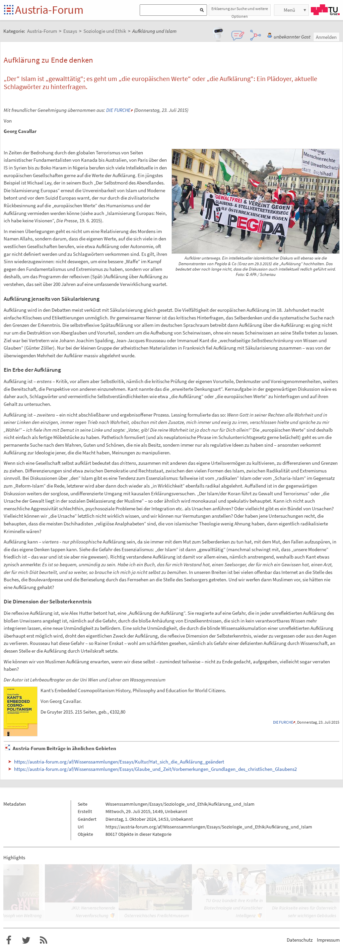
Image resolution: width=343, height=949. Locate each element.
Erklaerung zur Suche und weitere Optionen (239, 11)
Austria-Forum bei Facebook (8, 940)
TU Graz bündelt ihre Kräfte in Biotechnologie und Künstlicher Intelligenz (233, 908)
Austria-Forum (49, 10)
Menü (289, 10)
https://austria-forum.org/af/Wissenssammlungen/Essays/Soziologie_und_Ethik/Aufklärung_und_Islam (209, 827)
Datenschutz (300, 940)
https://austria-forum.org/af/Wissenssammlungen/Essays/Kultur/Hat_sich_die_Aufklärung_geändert (119, 761)
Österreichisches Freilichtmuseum (156, 915)
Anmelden (326, 37)
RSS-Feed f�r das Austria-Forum (43, 940)
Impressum (328, 940)
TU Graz (325, 9)
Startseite (9, 10)
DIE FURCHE (118, 110)
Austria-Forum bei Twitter (26, 940)
